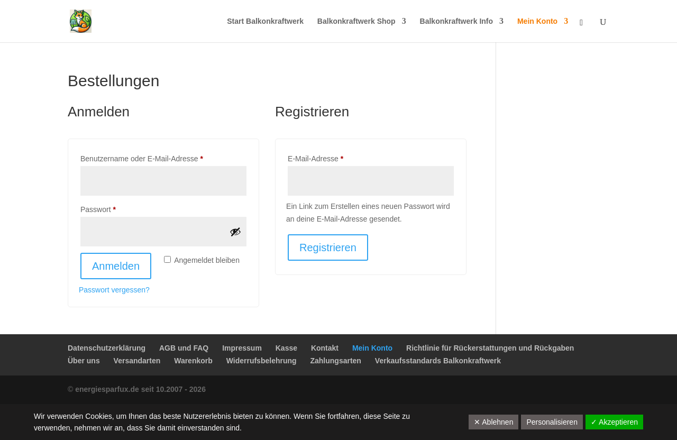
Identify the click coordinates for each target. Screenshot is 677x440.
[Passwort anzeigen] (235, 231)
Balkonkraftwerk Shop (356, 21)
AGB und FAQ (183, 348)
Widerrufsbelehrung (261, 360)
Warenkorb (193, 360)
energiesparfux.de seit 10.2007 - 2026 (140, 389)
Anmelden (116, 266)
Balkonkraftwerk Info (456, 21)
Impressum (242, 348)
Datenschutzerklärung (106, 348)
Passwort (116, 208)
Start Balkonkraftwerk (265, 21)
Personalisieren (552, 422)
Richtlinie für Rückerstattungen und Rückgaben (490, 348)
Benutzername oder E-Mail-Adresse (160, 157)
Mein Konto (537, 21)
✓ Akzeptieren (614, 422)
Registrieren (327, 247)
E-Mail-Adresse (334, 157)
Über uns (84, 360)
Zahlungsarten (335, 360)
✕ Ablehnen (493, 422)
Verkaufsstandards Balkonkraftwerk (438, 360)
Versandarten (137, 360)
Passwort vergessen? (114, 290)
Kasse (286, 348)
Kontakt (324, 348)
